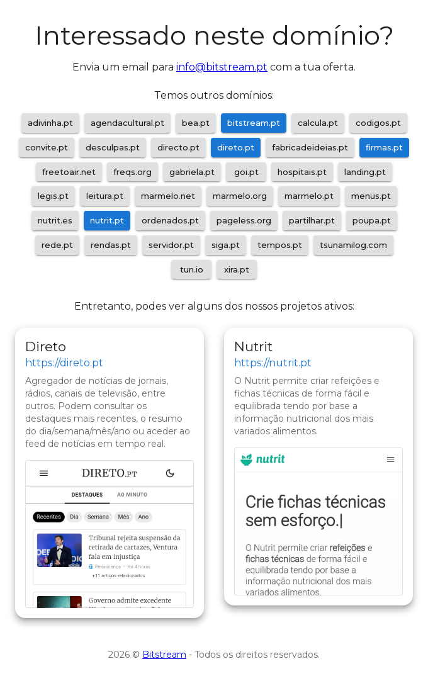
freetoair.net (69, 172)
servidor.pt (171, 245)
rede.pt (57, 245)
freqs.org (132, 172)
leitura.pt (104, 196)
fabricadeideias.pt (310, 147)
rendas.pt (111, 245)
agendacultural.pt (127, 123)
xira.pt (236, 269)
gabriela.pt (192, 172)
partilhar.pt (312, 220)
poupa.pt (371, 220)
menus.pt (371, 196)
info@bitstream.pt (222, 67)
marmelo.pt (309, 196)
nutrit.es (55, 220)
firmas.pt (384, 147)
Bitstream (164, 654)
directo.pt (178, 147)
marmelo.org (240, 196)
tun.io (191, 269)
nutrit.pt (107, 220)
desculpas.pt (113, 147)
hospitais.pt (302, 172)
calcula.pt (318, 123)
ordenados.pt (170, 220)
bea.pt (196, 123)
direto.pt (235, 147)
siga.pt (225, 245)
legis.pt (53, 196)
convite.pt (46, 147)
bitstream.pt (253, 123)
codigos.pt (378, 123)
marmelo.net (168, 196)
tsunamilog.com (353, 245)
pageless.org (244, 220)
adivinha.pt (50, 123)
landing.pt (365, 172)
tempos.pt (279, 245)
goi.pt (246, 172)
